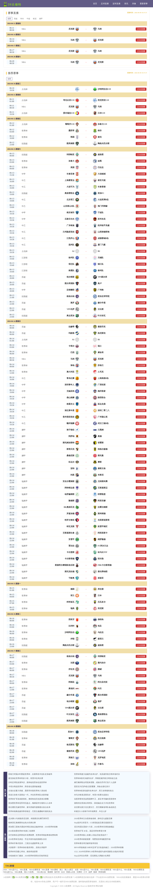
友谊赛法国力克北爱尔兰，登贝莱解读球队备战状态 (95, 807)
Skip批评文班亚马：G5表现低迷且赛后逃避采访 (93, 823)
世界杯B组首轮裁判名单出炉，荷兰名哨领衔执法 (94, 791)
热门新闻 (5, 837)
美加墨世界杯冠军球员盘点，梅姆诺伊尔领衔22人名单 (30, 803)
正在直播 (141, 29)
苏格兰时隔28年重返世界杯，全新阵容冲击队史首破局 (30, 774)
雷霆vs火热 (70, 872)
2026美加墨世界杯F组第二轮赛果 (21, 831)
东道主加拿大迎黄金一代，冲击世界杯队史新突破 (28, 795)
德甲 (41, 19)
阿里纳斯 (102, 872)
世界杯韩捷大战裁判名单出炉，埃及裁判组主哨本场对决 (97, 774)
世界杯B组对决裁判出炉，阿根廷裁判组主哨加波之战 (95, 778)
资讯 (126, 4)
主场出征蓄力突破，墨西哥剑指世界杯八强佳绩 (27, 791)
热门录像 (5, 793)
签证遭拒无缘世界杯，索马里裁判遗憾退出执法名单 (29, 807)
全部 (9, 19)
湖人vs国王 (68, 870)
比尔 (63, 872)
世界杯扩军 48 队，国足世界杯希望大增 (90, 831)
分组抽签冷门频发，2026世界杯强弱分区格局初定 (28, 856)
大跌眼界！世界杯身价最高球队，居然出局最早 (27, 847)
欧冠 (35, 19)
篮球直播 (116, 4)
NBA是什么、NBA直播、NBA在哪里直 (24, 870)
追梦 (90, 872)
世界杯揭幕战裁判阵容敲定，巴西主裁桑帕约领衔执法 (30, 811)
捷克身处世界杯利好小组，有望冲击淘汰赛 (25, 778)
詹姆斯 (50, 872)
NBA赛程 (54, 870)
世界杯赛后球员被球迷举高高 (86, 843)
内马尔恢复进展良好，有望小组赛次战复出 (91, 795)
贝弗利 (79, 872)
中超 (28, 19)
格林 (95, 872)
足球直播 (105, 4)
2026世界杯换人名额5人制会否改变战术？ (91, 835)
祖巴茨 (57, 872)
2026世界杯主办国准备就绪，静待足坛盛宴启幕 (93, 818)
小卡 (85, 872)
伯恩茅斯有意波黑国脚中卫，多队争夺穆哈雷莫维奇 (95, 799)
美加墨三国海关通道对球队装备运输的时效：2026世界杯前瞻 (33, 827)
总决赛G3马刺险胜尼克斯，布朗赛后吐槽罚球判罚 (28, 818)
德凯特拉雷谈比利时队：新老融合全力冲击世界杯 (94, 803)
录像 (134, 4)
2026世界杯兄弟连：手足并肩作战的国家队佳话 (27, 839)
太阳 (76, 870)
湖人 (61, 870)
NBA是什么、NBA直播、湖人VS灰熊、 (20, 872)
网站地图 (99, 886)
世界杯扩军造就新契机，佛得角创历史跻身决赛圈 (28, 799)
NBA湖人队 (41, 872)
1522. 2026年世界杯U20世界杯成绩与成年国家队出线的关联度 (99, 852)
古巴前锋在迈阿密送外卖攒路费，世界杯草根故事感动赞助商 (33, 835)
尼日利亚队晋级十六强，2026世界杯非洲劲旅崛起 (94, 827)
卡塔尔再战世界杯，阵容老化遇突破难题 (24, 787)
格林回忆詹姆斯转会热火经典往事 (22, 823)
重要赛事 (144, 4)
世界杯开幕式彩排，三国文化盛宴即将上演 (25, 843)
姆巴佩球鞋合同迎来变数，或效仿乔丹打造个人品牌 (95, 782)
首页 (95, 4)
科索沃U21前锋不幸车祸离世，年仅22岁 (90, 811)
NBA (22, 19)
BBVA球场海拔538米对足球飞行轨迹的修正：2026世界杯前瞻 (99, 847)
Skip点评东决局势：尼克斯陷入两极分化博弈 (92, 856)
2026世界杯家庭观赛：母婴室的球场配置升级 (92, 839)
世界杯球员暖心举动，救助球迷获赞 (23, 852)
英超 (15, 19)
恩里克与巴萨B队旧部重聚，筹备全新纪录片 (92, 787)
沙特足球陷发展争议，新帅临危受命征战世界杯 (27, 782)
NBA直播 (45, 870)
